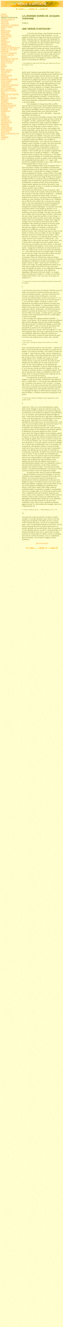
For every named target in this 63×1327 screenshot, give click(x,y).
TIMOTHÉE (5, 126)
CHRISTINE (5, 83)
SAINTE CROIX (7, 27)
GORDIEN (5, 38)
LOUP (3, 139)
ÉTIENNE (4, 109)
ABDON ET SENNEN (9, 98)
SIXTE (3, 113)
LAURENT (5, 118)
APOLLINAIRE (6, 81)
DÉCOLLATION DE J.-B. (10, 133)
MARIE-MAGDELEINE (9, 79)
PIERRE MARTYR (7, 19)
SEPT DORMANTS (8, 89)
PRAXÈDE (5, 77)
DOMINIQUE (5, 111)
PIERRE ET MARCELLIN (10, 47)
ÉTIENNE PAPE (7, 107)
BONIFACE (5, 33)
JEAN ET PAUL (6, 62)
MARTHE (4, 96)
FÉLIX (3, 92)
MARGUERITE (6, 75)
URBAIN (4, 44)
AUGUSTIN (5, 132)
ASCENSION (6, 34)
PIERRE (4, 66)
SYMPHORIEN (6, 128)
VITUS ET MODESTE (9, 53)
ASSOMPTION (6, 122)
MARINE (4, 57)
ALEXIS (4, 74)
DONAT (4, 115)
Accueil (3, 14)
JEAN (3, 29)
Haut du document (42, 543)
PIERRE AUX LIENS (8, 105)
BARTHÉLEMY (6, 130)
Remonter (4, 16)
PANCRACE (5, 42)
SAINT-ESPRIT (6, 36)
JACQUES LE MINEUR (10, 25)
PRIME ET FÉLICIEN (9, 49)
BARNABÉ (5, 51)
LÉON (3, 64)
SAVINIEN (4, 137)
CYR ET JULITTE (7, 55)
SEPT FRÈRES (6, 70)
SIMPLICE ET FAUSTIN (10, 94)
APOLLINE (5, 23)
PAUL (3, 68)
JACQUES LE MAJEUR (9, 85)
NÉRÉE (4, 40)
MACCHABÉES (6, 104)
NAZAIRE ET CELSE (8, 90)
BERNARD (5, 124)
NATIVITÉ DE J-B (7, 61)
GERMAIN (5, 100)
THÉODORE (5, 72)
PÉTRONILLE (6, 46)
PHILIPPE (4, 21)
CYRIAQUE (5, 117)
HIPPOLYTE (5, 120)
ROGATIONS (6, 31)
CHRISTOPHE (6, 87)
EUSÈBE (4, 102)
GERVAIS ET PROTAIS (9, 59)
